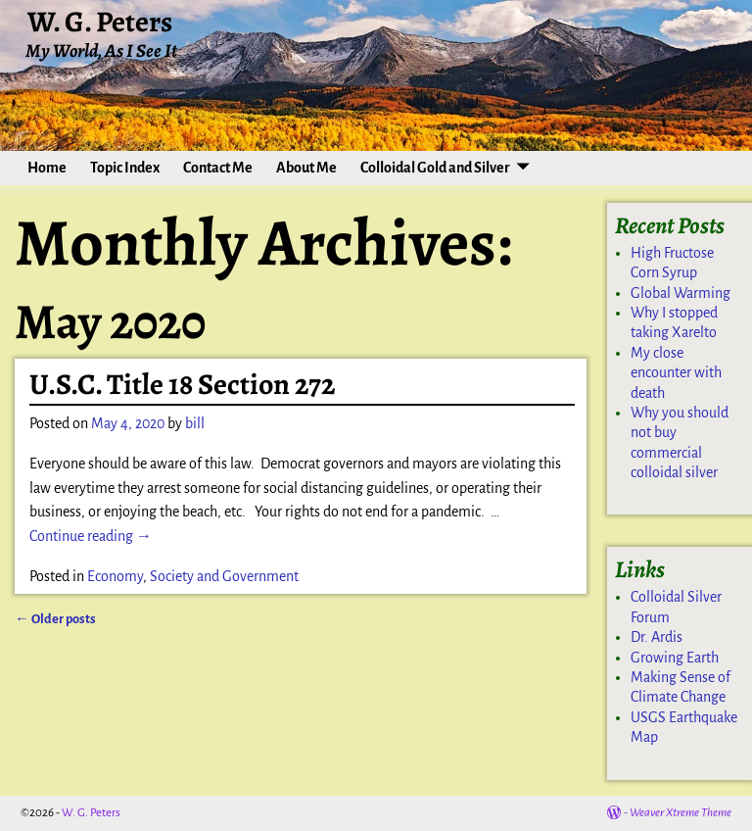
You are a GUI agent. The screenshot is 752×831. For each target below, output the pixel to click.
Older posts (55, 618)
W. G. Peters (99, 21)
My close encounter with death (676, 373)
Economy (115, 576)
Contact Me (218, 167)
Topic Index (125, 167)
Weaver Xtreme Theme (680, 813)
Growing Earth (675, 657)
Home (47, 167)
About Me (306, 167)
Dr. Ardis (656, 637)
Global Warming (680, 293)
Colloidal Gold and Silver (435, 167)
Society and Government (224, 576)
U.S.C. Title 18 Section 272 (182, 384)
